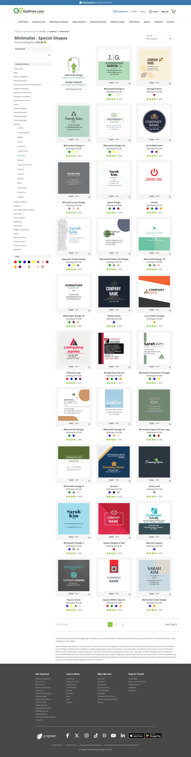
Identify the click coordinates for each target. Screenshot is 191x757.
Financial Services (20, 112)
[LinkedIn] (122, 735)
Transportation (19, 241)
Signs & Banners (79, 22)
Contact (143, 12)
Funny (20, 142)
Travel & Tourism (20, 245)
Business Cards (39, 22)
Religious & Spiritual (21, 229)
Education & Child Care (22, 92)
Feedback (132, 687)
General (17, 124)
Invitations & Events (98, 22)
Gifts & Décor (134, 22)
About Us (101, 679)
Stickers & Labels (118, 22)
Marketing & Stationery (58, 22)
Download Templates (43, 693)
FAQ (68, 699)
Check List (39, 690)
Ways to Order (40, 702)
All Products (23, 22)
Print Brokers (71, 687)
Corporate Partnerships (106, 696)
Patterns (21, 174)
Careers (100, 702)
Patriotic (21, 169)
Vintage (20, 197)
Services (170, 22)
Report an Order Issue (136, 681)
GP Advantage (102, 690)
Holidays (17, 206)
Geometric (21, 146)
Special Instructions (42, 699)
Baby (16, 73)
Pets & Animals (19, 218)
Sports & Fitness (20, 237)
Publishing (18, 222)
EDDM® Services (41, 711)
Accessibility (133, 679)
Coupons (38, 720)
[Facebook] (68, 735)
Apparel (147, 22)
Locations (101, 681)
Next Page (171, 624)
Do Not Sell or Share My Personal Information (122, 745)
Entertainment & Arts (22, 100)
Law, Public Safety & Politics (24, 210)
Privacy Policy (57, 745)
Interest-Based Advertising (90, 745)
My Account (40, 681)
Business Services (20, 80)
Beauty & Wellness (21, 77)
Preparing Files (41, 696)
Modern (21, 160)
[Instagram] (86, 735)
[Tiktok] (96, 735)
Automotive (18, 69)
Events (16, 104)
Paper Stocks (71, 684)
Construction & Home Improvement (27, 84)
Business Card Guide (43, 687)
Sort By (149, 36)
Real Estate (18, 226)
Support (69, 702)
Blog (68, 696)
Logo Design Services (43, 708)
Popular (21, 178)
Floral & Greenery (20, 116)
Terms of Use (71, 745)
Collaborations (134, 684)
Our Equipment (103, 687)
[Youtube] (113, 735)
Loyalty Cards (23, 151)
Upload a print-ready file (73, 77)
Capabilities (101, 684)
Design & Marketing (21, 88)
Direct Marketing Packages (45, 717)
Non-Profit (18, 214)
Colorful (21, 128)
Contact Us (132, 690)
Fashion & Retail (20, 108)
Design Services (41, 705)
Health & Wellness (20, 202)
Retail (16, 233)
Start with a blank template (73, 85)
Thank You (22, 192)
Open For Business (25, 165)
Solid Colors (22, 188)
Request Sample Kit (42, 679)
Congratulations (24, 132)
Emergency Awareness (22, 96)
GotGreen (101, 693)
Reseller (134, 12)
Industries (159, 22)
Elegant (20, 137)
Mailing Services (41, 714)
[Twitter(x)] (77, 735)
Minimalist (21, 155)
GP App (69, 690)
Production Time (72, 681)
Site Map (69, 693)
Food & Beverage (20, 120)
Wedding (17, 249)
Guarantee (70, 679)
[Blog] (104, 735)
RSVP (19, 183)
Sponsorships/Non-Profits (107, 699)
